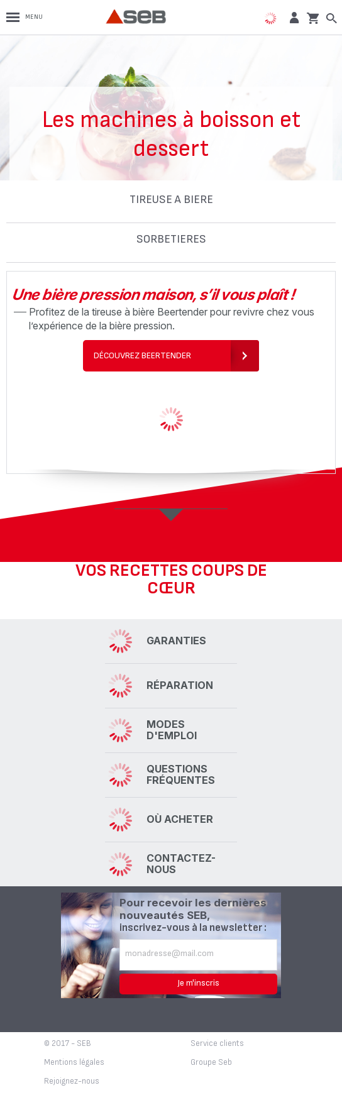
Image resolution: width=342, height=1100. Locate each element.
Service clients (217, 1043)
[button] (292, 17)
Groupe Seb (211, 1062)
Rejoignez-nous (71, 1081)
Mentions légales (74, 1062)
